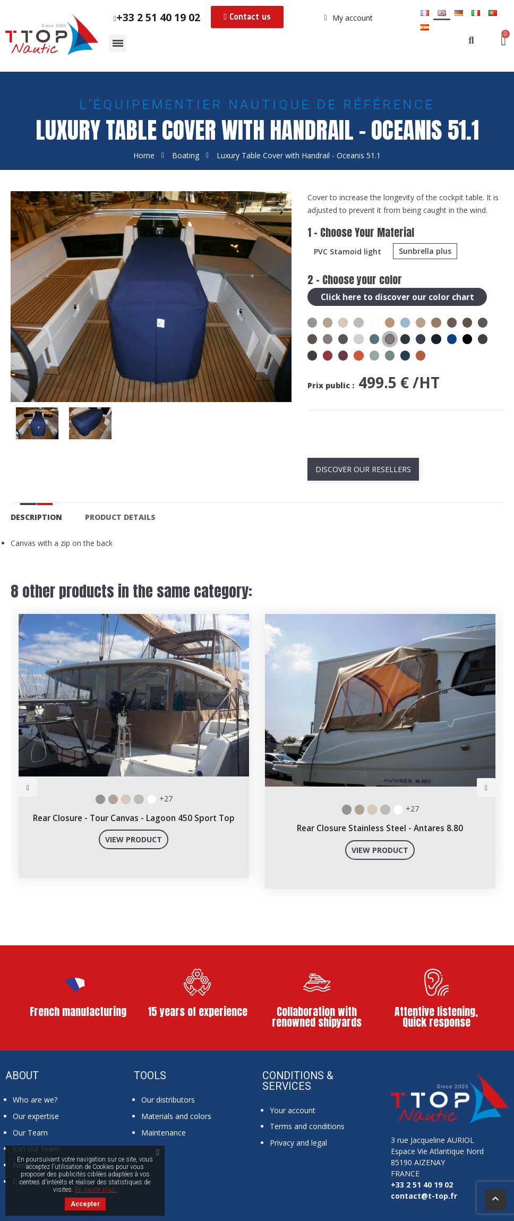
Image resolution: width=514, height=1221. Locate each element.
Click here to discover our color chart (398, 296)
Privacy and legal (298, 1142)
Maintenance (163, 1132)
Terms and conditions (307, 1126)
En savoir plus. (96, 1189)
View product (133, 839)
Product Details (120, 516)
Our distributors (168, 1099)
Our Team (30, 1132)
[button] (247, 17)
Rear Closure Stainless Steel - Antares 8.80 (380, 827)
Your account (292, 1110)
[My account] (348, 18)
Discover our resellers (363, 469)
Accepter (85, 1204)
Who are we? (35, 1099)
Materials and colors (176, 1116)
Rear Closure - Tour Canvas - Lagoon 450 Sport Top (134, 817)
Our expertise (36, 1116)
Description (36, 516)
